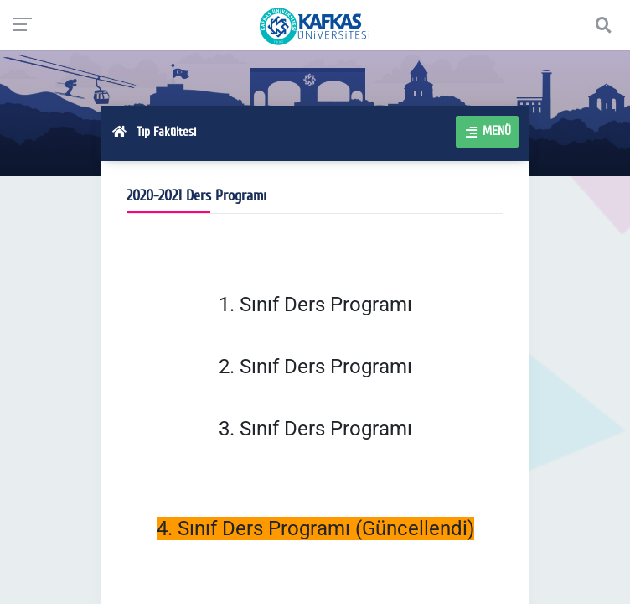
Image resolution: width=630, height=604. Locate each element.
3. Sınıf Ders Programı (315, 428)
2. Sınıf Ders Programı (315, 366)
